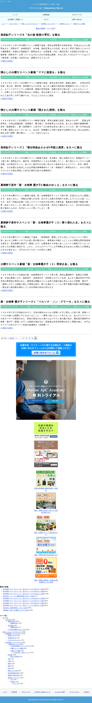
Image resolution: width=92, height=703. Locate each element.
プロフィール (77, 15)
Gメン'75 (16, 683)
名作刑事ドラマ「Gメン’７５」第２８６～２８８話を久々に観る (24, 598)
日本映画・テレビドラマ (48, 23)
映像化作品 (14, 623)
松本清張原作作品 (14, 673)
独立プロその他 (13, 670)
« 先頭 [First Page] (11, 338)
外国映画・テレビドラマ (13, 633)
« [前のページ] (16, 338)
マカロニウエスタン (14, 640)
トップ (15, 15)
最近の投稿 (40, 28)
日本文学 (8, 619)
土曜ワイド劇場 (16, 650)
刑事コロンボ (12, 635)
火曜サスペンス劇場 (79, 23)
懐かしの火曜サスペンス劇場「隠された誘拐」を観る (33, 109)
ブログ (46, 19)
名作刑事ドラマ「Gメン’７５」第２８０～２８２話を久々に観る (24, 603)
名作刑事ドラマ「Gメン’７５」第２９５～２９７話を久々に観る (24, 589)
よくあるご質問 (60, 692)
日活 (9, 668)
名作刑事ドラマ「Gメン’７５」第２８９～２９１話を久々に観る (24, 593)
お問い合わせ (77, 19)
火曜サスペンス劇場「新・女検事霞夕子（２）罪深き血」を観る (39, 264)
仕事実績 (46, 15)
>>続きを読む (7, 61)
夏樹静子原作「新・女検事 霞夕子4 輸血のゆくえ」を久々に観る (39, 185)
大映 (9, 661)
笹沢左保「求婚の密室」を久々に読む (15, 607)
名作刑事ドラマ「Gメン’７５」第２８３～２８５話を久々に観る (24, 600)
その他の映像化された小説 (16, 629)
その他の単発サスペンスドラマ (21, 646)
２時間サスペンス (64, 23)
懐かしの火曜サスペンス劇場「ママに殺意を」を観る (33, 72)
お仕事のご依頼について (15, 20)
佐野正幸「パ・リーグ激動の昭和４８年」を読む (19, 596)
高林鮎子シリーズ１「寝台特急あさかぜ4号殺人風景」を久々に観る (41, 147)
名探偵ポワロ (12, 638)
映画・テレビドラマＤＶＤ (29, 23)
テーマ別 (50, 28)
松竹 (9, 659)
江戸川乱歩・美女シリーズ (21, 652)
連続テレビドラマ (14, 677)
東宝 (9, 666)
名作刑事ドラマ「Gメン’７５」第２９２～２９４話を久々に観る (24, 591)
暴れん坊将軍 (15, 656)
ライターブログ (13, 23)
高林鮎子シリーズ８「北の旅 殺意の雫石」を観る (30, 34)
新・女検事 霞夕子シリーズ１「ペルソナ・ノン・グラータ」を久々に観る (45, 301)
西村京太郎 (11, 621)
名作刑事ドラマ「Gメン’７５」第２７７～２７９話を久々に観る (24, 605)
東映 (9, 663)
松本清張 (11, 625)
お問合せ (86, 692)
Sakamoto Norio (46, 8)
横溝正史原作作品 (14, 675)
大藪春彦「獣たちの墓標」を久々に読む (16, 610)
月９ (12, 679)
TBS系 (13, 681)
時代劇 (10, 654)
